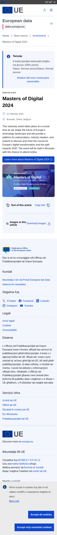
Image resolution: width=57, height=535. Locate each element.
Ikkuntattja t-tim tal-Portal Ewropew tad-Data (26, 280)
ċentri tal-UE (40, 471)
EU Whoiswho (10, 414)
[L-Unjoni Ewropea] (21, 10)
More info (14, 501)
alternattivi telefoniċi (18, 463)
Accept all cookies (41, 514)
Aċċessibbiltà (9, 330)
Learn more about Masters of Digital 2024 (27, 159)
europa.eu (27, 441)
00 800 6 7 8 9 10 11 (29, 460)
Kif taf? (50, 2)
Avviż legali (8, 321)
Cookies (6, 325)
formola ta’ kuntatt (33, 467)
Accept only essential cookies (34, 527)
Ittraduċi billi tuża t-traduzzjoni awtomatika (33, 80)
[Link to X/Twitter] (9, 301)
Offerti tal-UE (9, 405)
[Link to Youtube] (26, 305)
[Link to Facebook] (26, 301)
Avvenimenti (39, 35)
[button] (51, 10)
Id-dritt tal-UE (9, 400)
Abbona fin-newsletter (14, 284)
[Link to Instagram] (9, 305)
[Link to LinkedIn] (43, 301)
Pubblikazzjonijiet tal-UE (15, 418)
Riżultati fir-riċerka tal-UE (15, 409)
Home (5, 35)
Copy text (42, 205)
